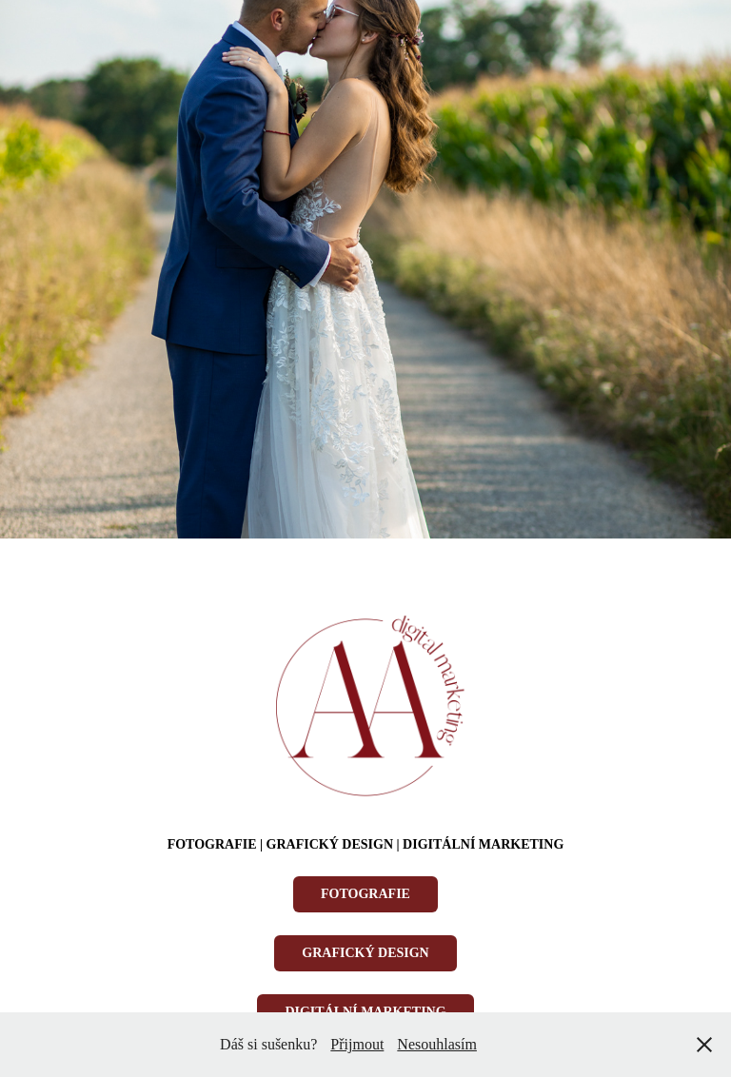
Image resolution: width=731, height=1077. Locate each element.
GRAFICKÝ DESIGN (365, 953)
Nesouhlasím (437, 1044)
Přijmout (357, 1044)
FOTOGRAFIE (365, 894)
